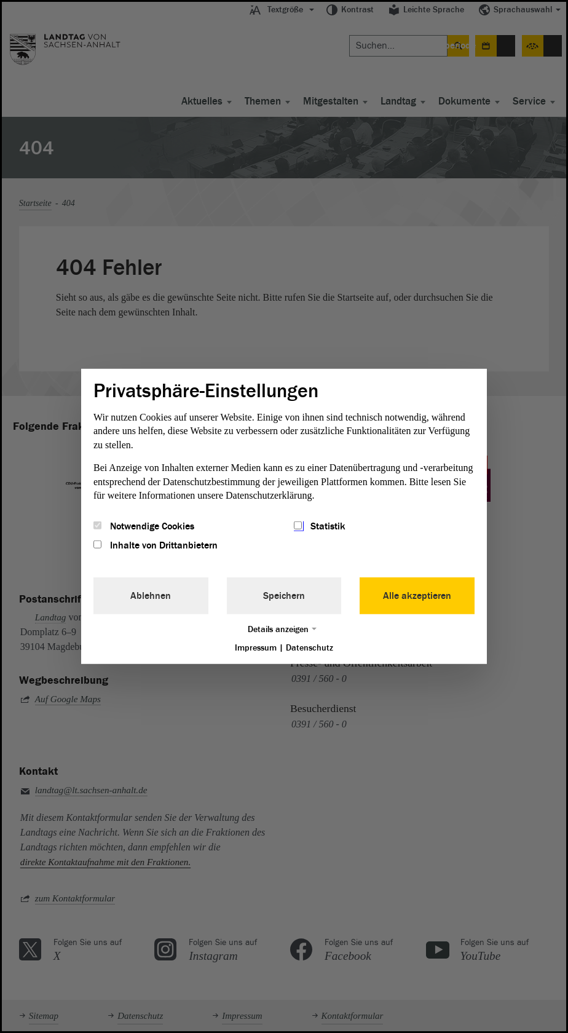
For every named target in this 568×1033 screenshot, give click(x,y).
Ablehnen (150, 595)
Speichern (284, 595)
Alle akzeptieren (417, 595)
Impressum (256, 647)
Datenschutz (309, 647)
